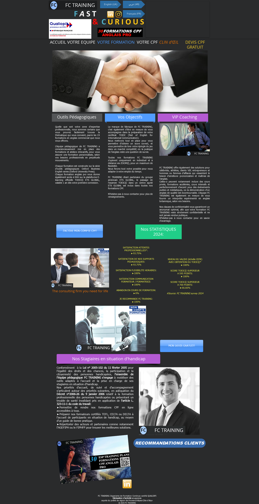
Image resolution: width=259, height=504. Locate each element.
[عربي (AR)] (134, 4)
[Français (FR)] (134, 14)
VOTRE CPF (147, 42)
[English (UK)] (110, 4)
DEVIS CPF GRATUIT (195, 44)
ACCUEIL (58, 42)
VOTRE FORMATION (116, 42)
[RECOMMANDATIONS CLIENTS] (169, 443)
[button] (130, 81)
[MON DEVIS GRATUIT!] (181, 346)
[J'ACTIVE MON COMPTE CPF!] (79, 231)
